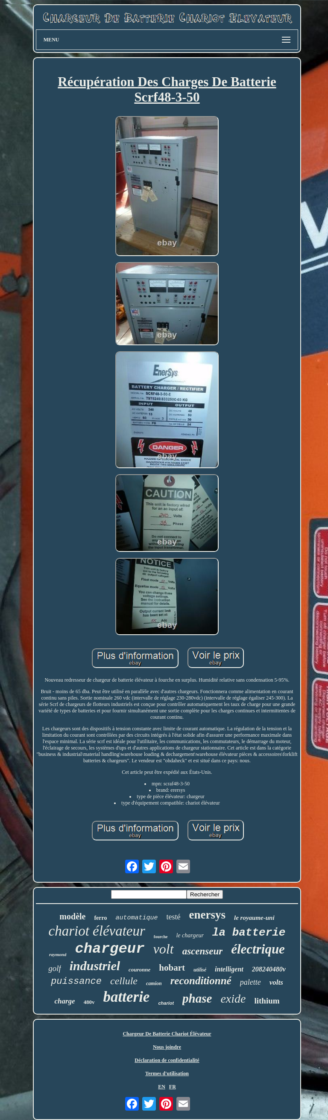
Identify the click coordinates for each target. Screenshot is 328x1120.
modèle (72, 916)
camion (154, 983)
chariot (166, 1003)
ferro (100, 918)
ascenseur (202, 951)
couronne (139, 969)
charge (64, 1001)
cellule (124, 980)
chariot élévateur (96, 931)
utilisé (199, 970)
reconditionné (200, 980)
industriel (95, 966)
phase (197, 998)
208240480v (269, 969)
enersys (207, 914)
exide (233, 998)
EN (161, 1087)
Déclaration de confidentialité (167, 1060)
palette (250, 982)
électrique (258, 949)
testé (174, 917)
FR (172, 1087)
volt (163, 949)
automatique (137, 918)
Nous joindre (167, 1047)
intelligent (229, 969)
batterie (126, 997)
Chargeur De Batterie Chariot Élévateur (167, 1034)
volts (276, 982)
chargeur (109, 949)
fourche (161, 936)
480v (89, 1002)
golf (54, 968)
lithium (266, 1000)
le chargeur (189, 935)
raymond (57, 954)
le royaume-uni (254, 917)
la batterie (249, 932)
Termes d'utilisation (167, 1073)
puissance (76, 981)
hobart (172, 967)
